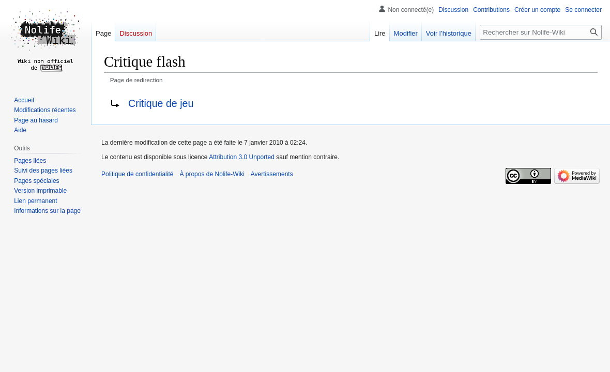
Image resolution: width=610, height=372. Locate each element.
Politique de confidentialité (137, 174)
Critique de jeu (160, 103)
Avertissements (272, 174)
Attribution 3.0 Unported (241, 157)
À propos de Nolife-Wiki (211, 174)
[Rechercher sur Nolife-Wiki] (541, 32)
